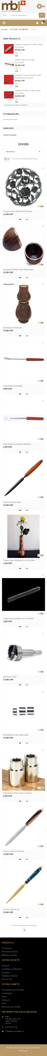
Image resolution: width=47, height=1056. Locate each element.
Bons (4, 1022)
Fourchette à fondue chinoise (17, 480)
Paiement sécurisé (10, 992)
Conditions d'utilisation (12, 985)
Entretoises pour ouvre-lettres (17, 829)
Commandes (7, 1011)
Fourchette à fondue (12, 422)
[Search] (25, 15)
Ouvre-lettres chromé (13, 887)
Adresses (6, 1018)
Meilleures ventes (9, 966)
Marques (8, 128)
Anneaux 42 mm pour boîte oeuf (18, 306)
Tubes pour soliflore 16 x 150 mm (19, 596)
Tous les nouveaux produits (16, 105)
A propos (6, 988)
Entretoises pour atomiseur (16, 771)
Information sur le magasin (19, 1027)
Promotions (7, 960)
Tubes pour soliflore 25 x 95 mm (18, 655)
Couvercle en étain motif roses (17, 247)
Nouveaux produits (10, 963)
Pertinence (23, 151)
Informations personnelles (13, 1008)
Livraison (5, 982)
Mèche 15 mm (10, 713)
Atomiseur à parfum (12, 364)
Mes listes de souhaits (11, 1025)
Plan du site (7, 995)
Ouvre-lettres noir (12, 538)
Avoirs (4, 1015)
